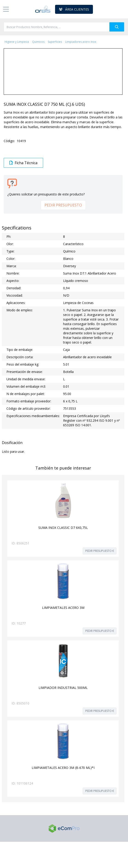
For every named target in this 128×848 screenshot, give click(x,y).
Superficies (55, 42)
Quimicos (38, 42)
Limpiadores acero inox (80, 42)
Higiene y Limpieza (17, 42)
